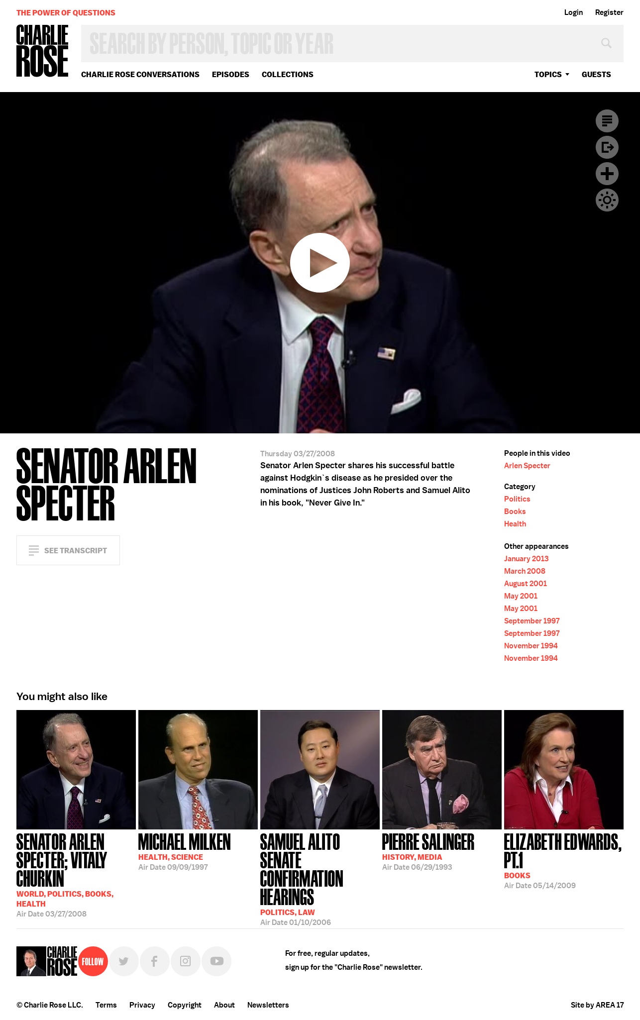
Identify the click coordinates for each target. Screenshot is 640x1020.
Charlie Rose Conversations (140, 74)
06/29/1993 (428, 850)
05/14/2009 (564, 860)
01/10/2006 (320, 874)
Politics (517, 499)
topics (548, 74)
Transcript (607, 120)
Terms (106, 1005)
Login (573, 12)
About (224, 1005)
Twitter (124, 961)
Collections (288, 74)
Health (515, 524)
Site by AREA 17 (597, 1005)
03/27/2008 (76, 874)
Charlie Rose (42, 51)
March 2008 (524, 571)
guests (596, 74)
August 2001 (525, 584)
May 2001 (520, 596)
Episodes (230, 74)
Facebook (155, 961)
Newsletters (268, 1005)
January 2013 (526, 559)
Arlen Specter (527, 466)
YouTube (216, 961)
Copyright (185, 1005)
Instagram (186, 961)
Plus (607, 173)
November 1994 (531, 646)
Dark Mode (607, 200)
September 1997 (531, 621)
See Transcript (75, 550)
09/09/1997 (184, 850)
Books (515, 511)
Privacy (142, 1005)
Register (609, 12)
